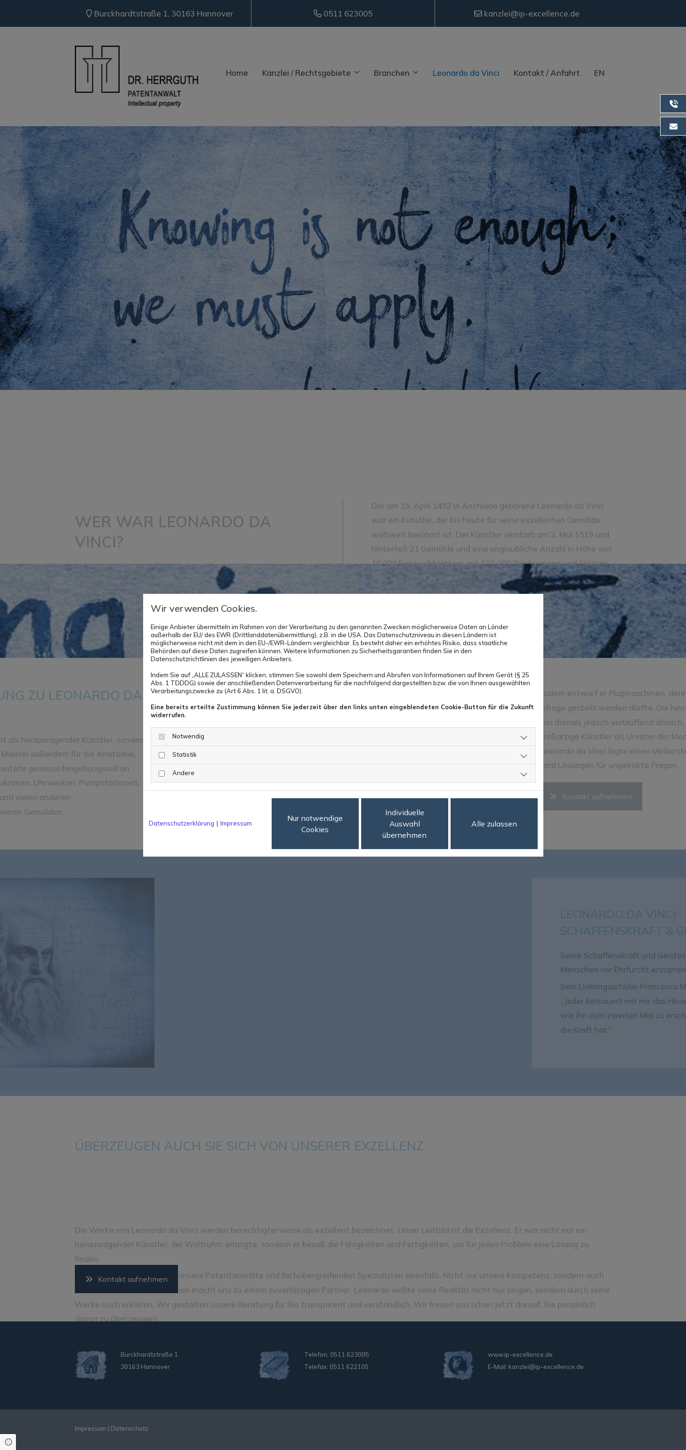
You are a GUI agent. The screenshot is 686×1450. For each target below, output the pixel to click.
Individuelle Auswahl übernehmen (404, 824)
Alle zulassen (494, 823)
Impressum (236, 823)
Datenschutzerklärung (181, 823)
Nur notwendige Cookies (315, 823)
